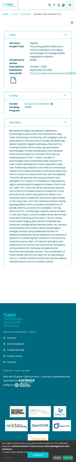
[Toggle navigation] (70, 5)
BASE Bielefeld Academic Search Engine (38, 439)
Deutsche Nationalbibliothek (17, 411)
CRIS (14, 14)
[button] (63, 5)
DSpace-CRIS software (26, 376)
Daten (12, 34)
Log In (59, 5)
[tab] (38, 35)
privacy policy (39, 452)
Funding (26, 14)
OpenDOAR (40, 425)
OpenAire (62, 425)
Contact (9, 338)
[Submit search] (49, 4)
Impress (9, 362)
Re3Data (16, 425)
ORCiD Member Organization (40, 411)
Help (54, 5)
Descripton (15, 122)
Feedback (38, 455)
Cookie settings (13, 350)
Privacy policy (12, 356)
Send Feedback (13, 344)
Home (5, 14)
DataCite (60, 411)
